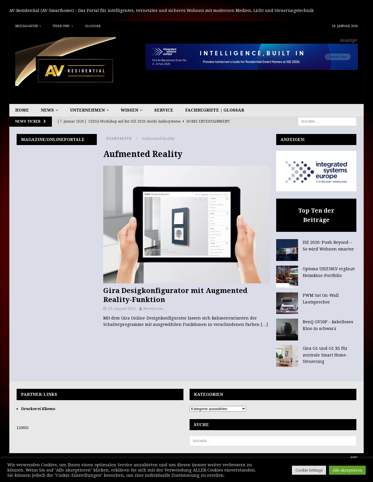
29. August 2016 (121, 308)
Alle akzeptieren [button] (347, 470)
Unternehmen (87, 110)
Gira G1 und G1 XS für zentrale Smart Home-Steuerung (325, 355)
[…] (264, 324)
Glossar (93, 26)
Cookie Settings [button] (309, 470)
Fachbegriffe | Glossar (214, 110)
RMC (354, 458)
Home (22, 110)
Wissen (129, 110)
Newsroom (153, 308)
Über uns (61, 26)
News (47, 110)
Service (163, 110)
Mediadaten (26, 26)
